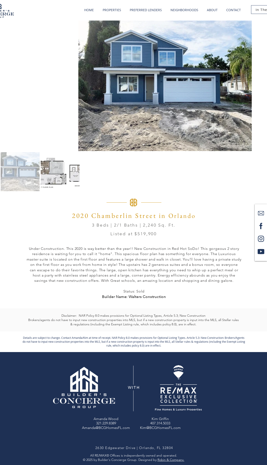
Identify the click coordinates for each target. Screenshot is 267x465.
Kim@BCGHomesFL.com (160, 428)
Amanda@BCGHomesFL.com (106, 428)
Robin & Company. (171, 460)
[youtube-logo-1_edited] (261, 251)
